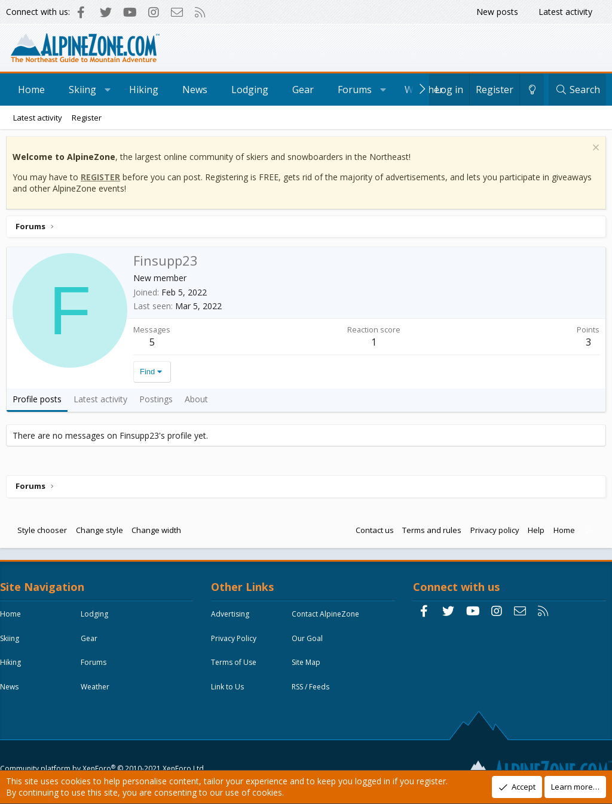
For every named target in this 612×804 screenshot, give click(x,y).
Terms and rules (428, 533)
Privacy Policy (236, 644)
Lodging (249, 89)
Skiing (82, 89)
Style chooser (45, 533)
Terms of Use (236, 669)
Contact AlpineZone (328, 620)
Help (533, 533)
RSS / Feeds (313, 693)
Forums (355, 89)
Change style (102, 533)
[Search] (577, 89)
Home (31, 89)
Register (87, 117)
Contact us (372, 533)
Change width (159, 533)
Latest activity (565, 11)
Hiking (143, 89)
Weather (104, 693)
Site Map (309, 669)
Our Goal (310, 644)
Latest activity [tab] (103, 402)
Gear (303, 89)
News (194, 89)
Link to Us (230, 693)
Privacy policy (491, 533)
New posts (497, 11)
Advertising (233, 620)
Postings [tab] (159, 402)
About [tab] (199, 402)
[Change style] (531, 89)
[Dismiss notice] (591, 152)
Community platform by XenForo (105, 742)
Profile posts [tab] (40, 402)
